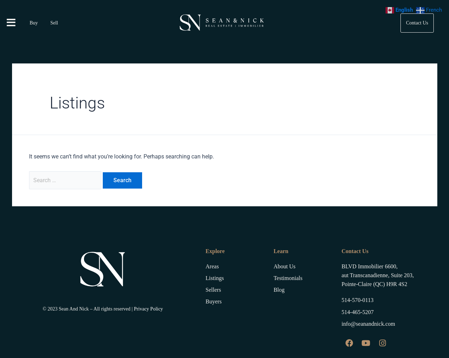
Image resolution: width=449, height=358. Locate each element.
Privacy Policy (148, 308)
